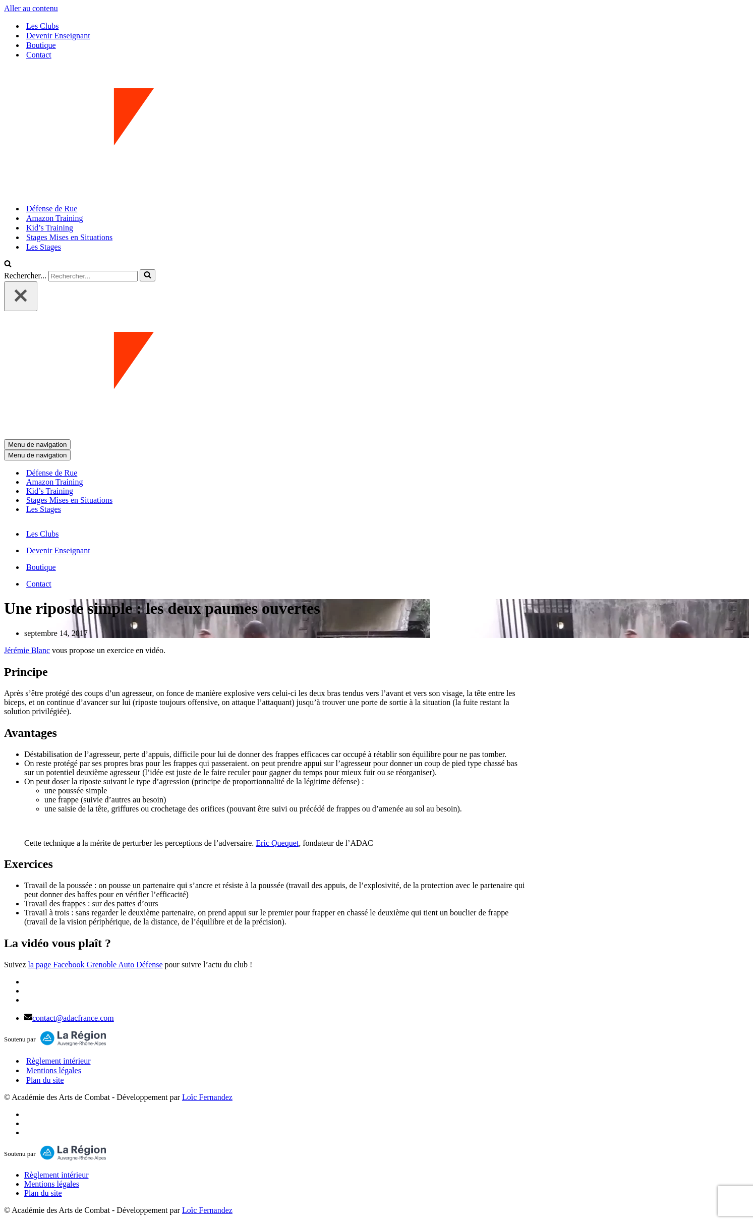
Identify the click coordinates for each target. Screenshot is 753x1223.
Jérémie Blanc (27, 650)
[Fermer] (20, 296)
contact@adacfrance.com (73, 1018)
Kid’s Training (49, 227)
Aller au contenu (31, 8)
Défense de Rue (51, 208)
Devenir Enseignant (58, 35)
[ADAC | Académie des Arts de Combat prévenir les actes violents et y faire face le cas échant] (376, 132)
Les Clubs (42, 26)
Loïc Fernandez (207, 1097)
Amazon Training (54, 218)
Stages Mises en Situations (69, 237)
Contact (38, 54)
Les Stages (43, 247)
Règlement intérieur (58, 1061)
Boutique (41, 45)
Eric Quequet (277, 843)
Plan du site (45, 1080)
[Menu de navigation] (37, 444)
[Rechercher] (8, 264)
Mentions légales (53, 1070)
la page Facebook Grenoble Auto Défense (95, 964)
